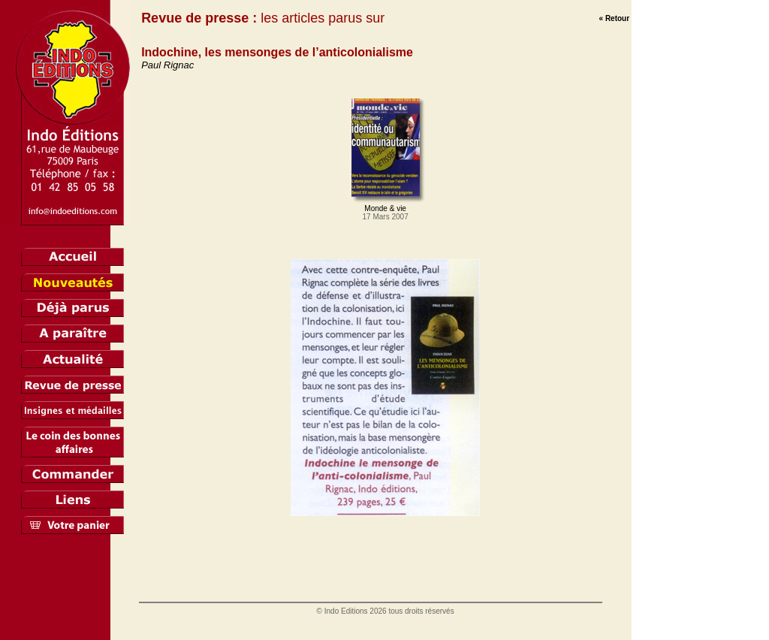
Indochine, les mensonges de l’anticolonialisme (277, 52)
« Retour (614, 18)
